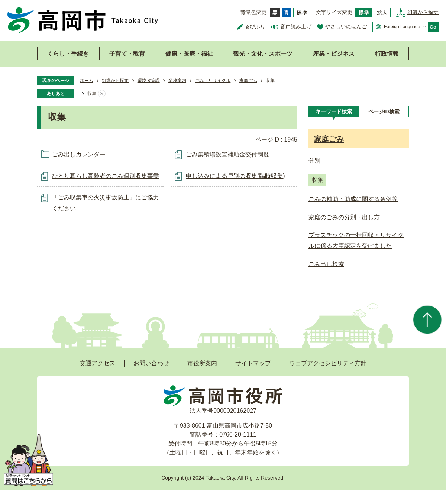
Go (433, 27)
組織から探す (423, 12)
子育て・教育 (127, 54)
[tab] (333, 111)
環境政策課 (149, 80)
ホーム (86, 80)
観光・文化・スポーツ (263, 54)
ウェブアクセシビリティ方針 (327, 363)
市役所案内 (202, 363)
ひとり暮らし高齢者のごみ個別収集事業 (105, 176)
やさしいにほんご (346, 26)
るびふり (255, 26)
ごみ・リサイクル (212, 80)
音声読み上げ (295, 26)
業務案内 (177, 80)
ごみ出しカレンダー (79, 154)
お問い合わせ (151, 363)
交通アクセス (97, 363)
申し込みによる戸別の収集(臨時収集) (235, 176)
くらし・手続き (68, 54)
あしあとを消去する (101, 94)
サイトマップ (253, 363)
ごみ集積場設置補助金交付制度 (227, 154)
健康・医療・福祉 (189, 54)
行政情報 (387, 54)
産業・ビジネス (334, 54)
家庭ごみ (248, 80)
